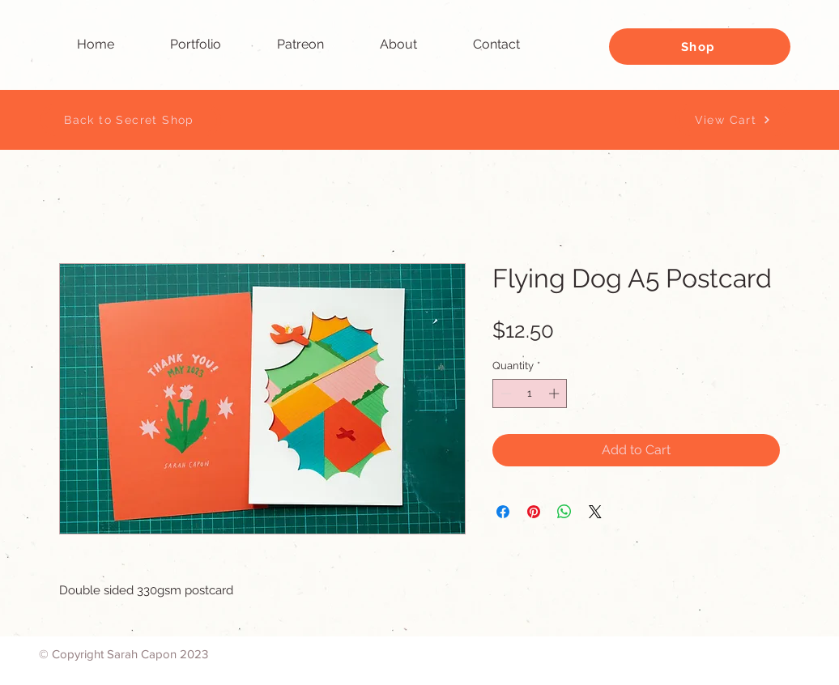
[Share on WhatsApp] (564, 511)
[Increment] (555, 393)
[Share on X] (595, 511)
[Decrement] (504, 393)
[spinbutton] (530, 393)
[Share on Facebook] (503, 511)
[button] (211, 44)
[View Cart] (732, 120)
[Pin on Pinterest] (533, 511)
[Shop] (699, 46)
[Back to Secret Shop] (130, 120)
